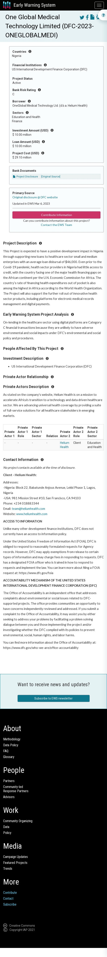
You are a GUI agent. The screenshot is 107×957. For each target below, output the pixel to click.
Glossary (8, 757)
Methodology (11, 739)
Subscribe (9, 904)
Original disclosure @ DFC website (35, 197)
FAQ (5, 751)
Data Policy (10, 745)
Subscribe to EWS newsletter (53, 698)
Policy (7, 833)
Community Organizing (17, 821)
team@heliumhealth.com (28, 508)
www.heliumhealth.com (31, 514)
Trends (7, 869)
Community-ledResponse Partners (15, 789)
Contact (8, 899)
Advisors (9, 797)
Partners (9, 781)
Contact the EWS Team (56, 225)
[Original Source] (50, 176)
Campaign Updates (15, 857)
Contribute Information (56, 215)
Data (6, 827)
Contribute (10, 893)
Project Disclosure (25, 176)
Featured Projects (15, 863)
